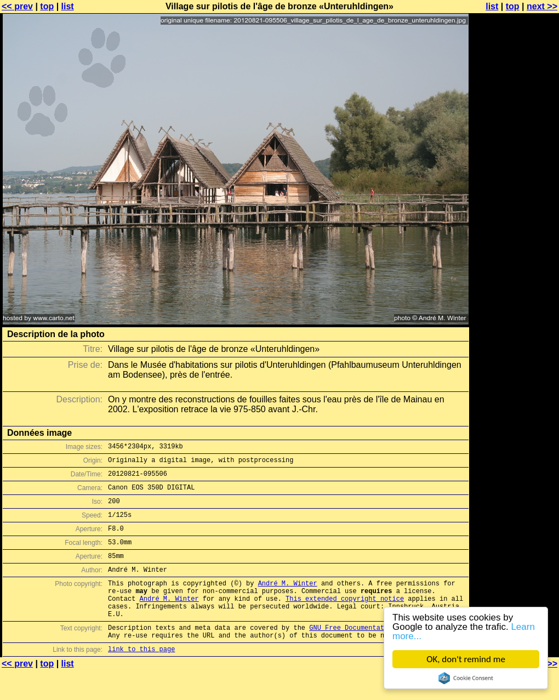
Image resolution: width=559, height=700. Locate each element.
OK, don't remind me (465, 659)
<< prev (17, 6)
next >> (542, 6)
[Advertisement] (514, 271)
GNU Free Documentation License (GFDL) (382, 653)
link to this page (141, 678)
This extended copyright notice (345, 619)
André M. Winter (287, 601)
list (67, 6)
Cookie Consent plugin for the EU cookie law (465, 678)
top (47, 6)
